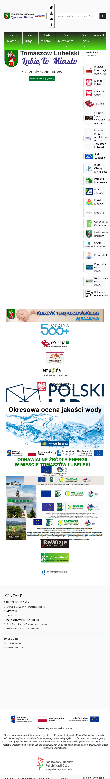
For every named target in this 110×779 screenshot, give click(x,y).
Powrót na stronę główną (42, 78)
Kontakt (99, 35)
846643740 (11, 611)
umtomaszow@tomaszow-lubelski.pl (23, 619)
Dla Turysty (84, 41)
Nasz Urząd (30, 38)
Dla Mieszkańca (65, 41)
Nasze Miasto (13, 38)
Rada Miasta (47, 38)
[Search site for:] (78, 16)
